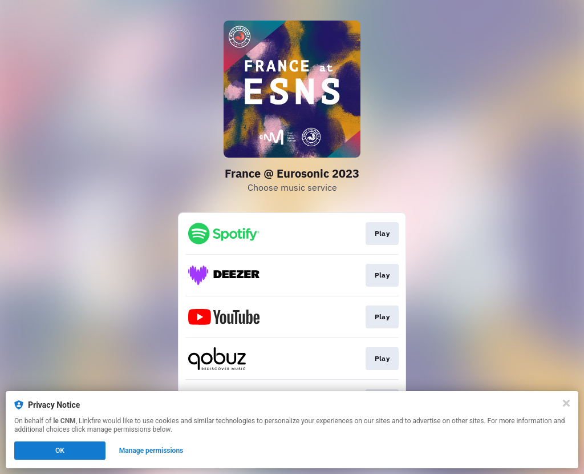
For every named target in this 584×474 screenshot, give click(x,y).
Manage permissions (151, 451)
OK (59, 451)
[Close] (566, 403)
